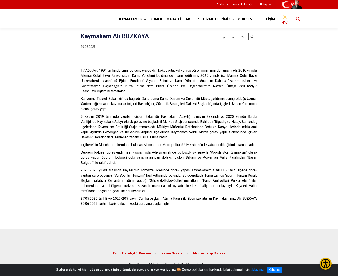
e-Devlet (219, 4)
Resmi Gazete (171, 253)
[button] (242, 36)
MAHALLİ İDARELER (183, 19)
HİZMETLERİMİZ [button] (217, 19)
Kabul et (274, 269)
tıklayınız (257, 270)
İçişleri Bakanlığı (242, 4)
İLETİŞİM (267, 19)
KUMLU (156, 19)
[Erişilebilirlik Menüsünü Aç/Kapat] (326, 264)
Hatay (263, 4)
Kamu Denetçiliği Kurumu (132, 253)
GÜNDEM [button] (245, 19)
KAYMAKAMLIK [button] (131, 19)
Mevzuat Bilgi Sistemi (209, 253)
